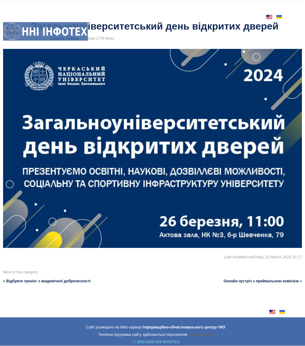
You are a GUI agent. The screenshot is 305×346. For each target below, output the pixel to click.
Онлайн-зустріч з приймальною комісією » (263, 281)
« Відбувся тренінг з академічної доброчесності (47, 281)
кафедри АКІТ (201, 334)
